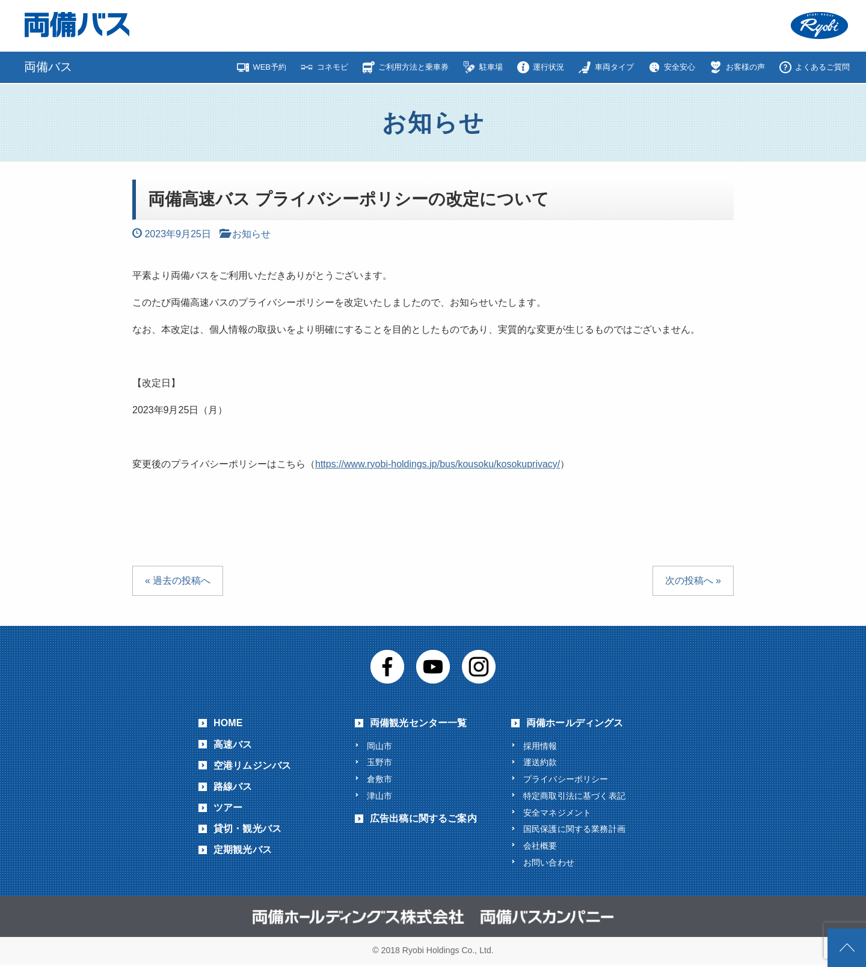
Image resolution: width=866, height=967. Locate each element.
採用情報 (540, 745)
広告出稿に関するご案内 (423, 819)
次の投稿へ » (693, 579)
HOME (228, 722)
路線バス (233, 785)
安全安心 (679, 66)
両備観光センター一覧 (418, 722)
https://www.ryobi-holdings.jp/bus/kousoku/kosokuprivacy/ (437, 463)
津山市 (379, 796)
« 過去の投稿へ (177, 579)
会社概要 (540, 847)
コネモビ (332, 66)
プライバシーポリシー (566, 779)
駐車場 (491, 66)
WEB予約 (269, 66)
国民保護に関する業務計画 (574, 830)
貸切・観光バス (247, 827)
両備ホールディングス (575, 722)
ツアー (227, 806)
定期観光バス (242, 848)
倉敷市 (379, 779)
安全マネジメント (557, 813)
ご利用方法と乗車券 (413, 66)
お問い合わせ (548, 864)
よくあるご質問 (822, 66)
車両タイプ (614, 66)
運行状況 (548, 66)
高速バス (233, 743)
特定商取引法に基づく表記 (574, 796)
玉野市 (379, 761)
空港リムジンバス (252, 764)
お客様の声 (745, 66)
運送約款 (540, 761)
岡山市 (379, 745)
